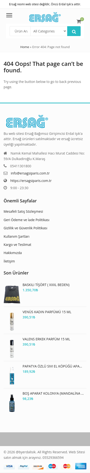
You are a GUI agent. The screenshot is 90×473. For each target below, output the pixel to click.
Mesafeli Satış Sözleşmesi (23, 211)
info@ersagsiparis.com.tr (30, 173)
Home (24, 47)
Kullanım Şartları (16, 236)
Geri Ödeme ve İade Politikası (26, 220)
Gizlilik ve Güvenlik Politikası (25, 228)
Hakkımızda (13, 252)
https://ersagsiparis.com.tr (31, 180)
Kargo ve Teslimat (17, 244)
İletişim (9, 261)
